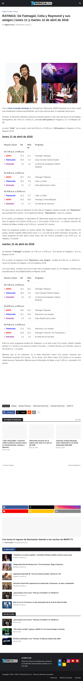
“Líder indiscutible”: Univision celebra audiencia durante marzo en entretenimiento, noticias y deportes (14, 444)
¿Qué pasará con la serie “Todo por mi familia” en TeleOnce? (36, 593)
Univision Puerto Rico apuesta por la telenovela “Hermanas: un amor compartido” (43, 583)
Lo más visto (9, 549)
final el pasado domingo (18, 108)
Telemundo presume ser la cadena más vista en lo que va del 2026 (40, 443)
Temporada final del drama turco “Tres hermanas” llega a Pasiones (38, 564)
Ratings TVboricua (25, 406)
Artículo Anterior (8, 465)
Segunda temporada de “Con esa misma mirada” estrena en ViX (37, 574)
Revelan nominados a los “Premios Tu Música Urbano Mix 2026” (37, 639)
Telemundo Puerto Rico (40, 406)
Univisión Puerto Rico (57, 406)
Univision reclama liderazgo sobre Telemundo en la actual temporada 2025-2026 (67, 443)
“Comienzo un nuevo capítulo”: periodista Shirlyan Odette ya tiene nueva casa (42, 555)
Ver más (78, 419)
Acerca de (53, 678)
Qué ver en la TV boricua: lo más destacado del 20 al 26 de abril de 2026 (40, 602)
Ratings (15, 11)
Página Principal (7, 11)
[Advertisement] (42, 44)
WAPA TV (70, 406)
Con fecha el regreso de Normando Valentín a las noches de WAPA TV (37, 539)
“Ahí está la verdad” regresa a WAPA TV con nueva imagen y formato (39, 629)
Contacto (78, 678)
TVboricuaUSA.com (25, 674)
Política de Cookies (66, 678)
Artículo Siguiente (74, 465)
